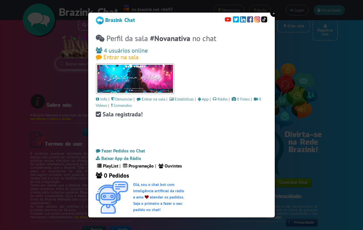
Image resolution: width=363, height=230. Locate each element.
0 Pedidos (112, 175)
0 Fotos (241, 99)
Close (274, 13)
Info (101, 99)
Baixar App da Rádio (118, 158)
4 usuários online (122, 50)
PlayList (107, 166)
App (203, 99)
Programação (138, 166)
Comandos (121, 105)
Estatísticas (181, 99)
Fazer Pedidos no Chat (120, 151)
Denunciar (122, 99)
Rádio (220, 99)
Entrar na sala (117, 57)
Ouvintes (170, 166)
